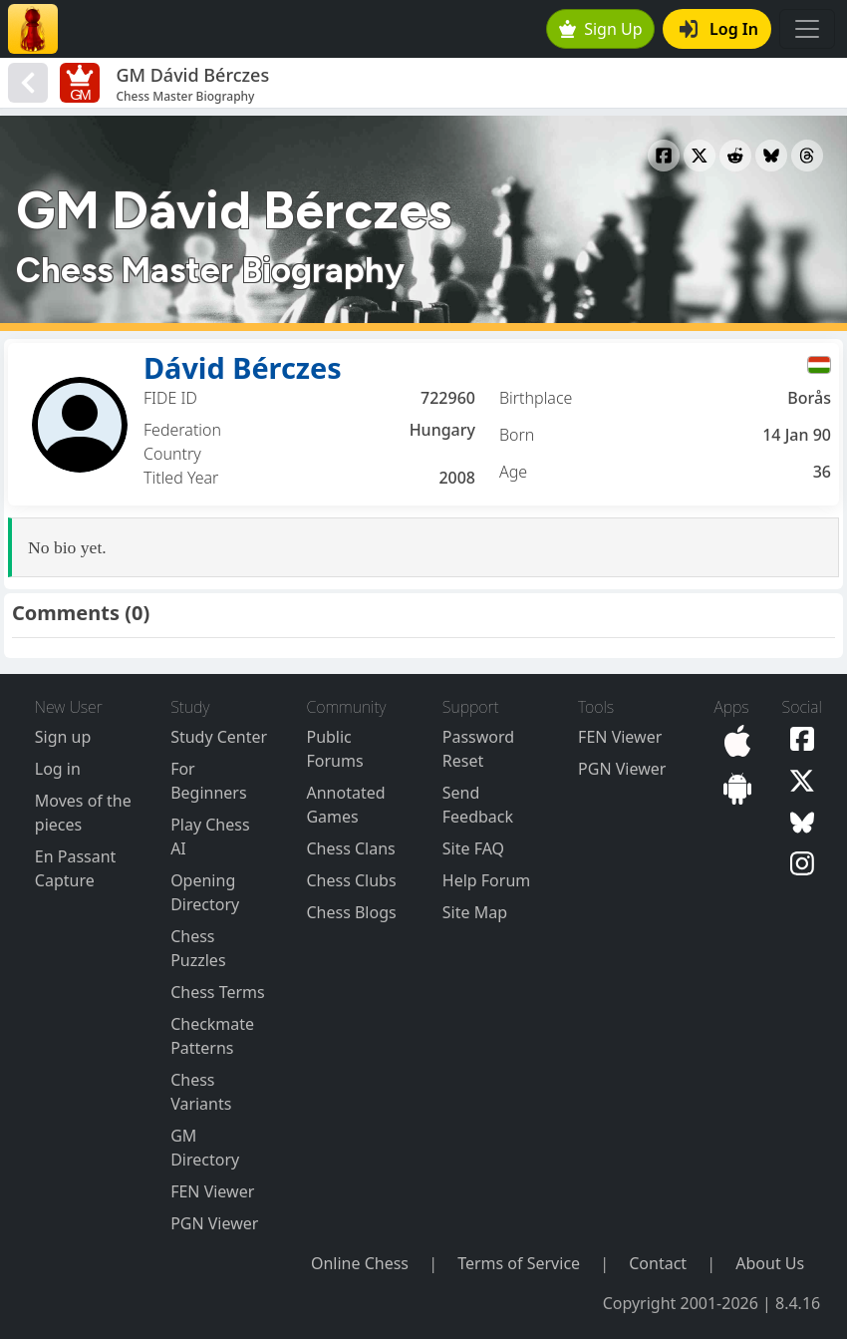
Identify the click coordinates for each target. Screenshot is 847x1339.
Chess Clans (350, 848)
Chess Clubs (351, 880)
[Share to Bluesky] (771, 155)
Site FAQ (473, 848)
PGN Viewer (214, 1223)
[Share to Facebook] (664, 155)
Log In (719, 29)
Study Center (218, 737)
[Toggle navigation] (807, 29)
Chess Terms (217, 992)
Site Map (474, 912)
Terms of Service (518, 1263)
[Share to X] (699, 155)
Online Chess (360, 1263)
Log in (58, 769)
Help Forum (486, 880)
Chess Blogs (351, 912)
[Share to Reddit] (735, 155)
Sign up (63, 737)
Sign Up (601, 29)
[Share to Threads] (807, 155)
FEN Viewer (212, 1191)
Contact (658, 1263)
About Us (769, 1263)
